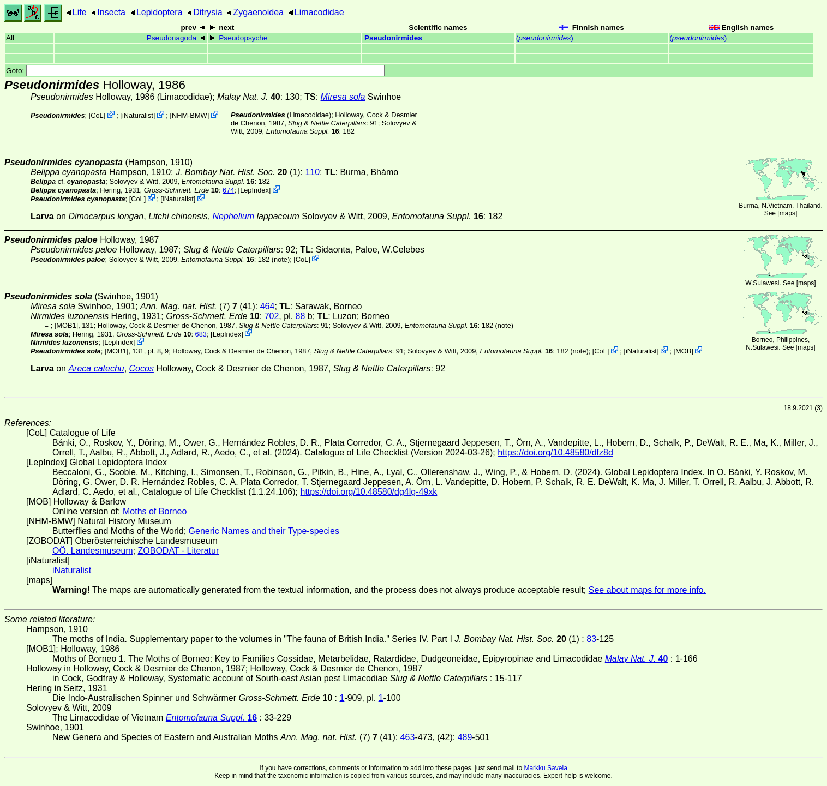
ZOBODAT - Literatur (178, 550)
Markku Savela (545, 768)
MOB (683, 351)
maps (787, 213)
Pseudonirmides (393, 38)
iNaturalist (137, 115)
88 (300, 316)
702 (272, 316)
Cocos (141, 368)
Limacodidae (319, 12)
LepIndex (254, 190)
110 (312, 172)
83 (591, 639)
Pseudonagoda (171, 38)
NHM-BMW (189, 115)
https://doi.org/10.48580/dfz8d (555, 452)
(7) (188, 306)
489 (465, 737)
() (544, 38)
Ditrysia (207, 12)
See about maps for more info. (647, 590)
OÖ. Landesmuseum (92, 550)
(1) (238, 172)
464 (267, 306)
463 (407, 737)
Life (80, 12)
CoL (97, 115)
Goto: (195, 71)
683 (201, 333)
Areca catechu (96, 368)
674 (228, 190)
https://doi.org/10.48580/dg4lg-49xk (368, 491)
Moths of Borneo (155, 511)
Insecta (111, 12)
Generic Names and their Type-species (264, 531)
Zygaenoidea (258, 12)
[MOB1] (66, 325)
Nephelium (233, 216)
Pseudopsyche (243, 38)
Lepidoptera (159, 12)
